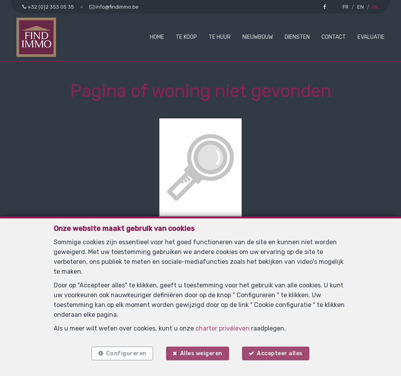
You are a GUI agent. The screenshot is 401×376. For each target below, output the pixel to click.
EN (360, 7)
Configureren (126, 353)
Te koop (186, 37)
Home (157, 37)
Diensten (297, 37)
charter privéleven (222, 328)
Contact (334, 37)
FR (346, 7)
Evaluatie (371, 37)
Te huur (220, 37)
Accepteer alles (280, 353)
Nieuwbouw (257, 37)
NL (375, 7)
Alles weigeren (201, 353)
